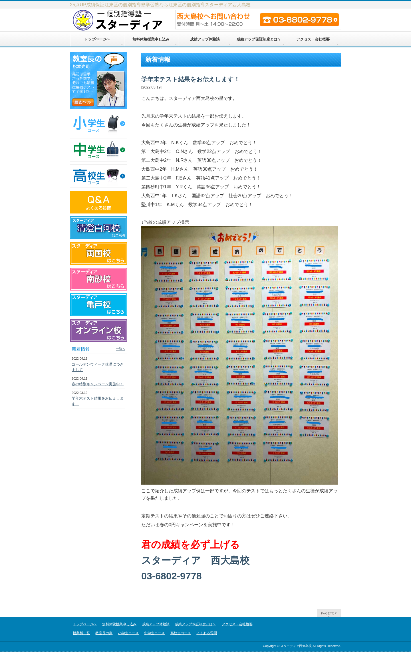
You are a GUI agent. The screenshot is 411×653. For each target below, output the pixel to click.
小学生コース (128, 633)
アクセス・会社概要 (237, 624)
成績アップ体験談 (156, 624)
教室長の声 (103, 633)
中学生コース (154, 633)
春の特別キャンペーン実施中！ (98, 384)
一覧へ (120, 348)
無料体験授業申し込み (119, 624)
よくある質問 (206, 633)
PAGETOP (329, 613)
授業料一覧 (81, 633)
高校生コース (180, 633)
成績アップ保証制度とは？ (195, 624)
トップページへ (85, 624)
